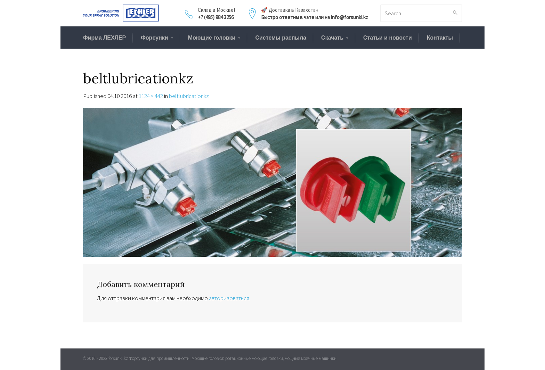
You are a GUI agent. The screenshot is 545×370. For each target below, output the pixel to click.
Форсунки (154, 38)
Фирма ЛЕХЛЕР (104, 38)
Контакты (440, 38)
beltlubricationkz (189, 96)
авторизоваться (229, 298)
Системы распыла (280, 38)
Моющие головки (212, 38)
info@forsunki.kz (349, 17)
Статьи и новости (387, 38)
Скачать (332, 38)
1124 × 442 (151, 96)
